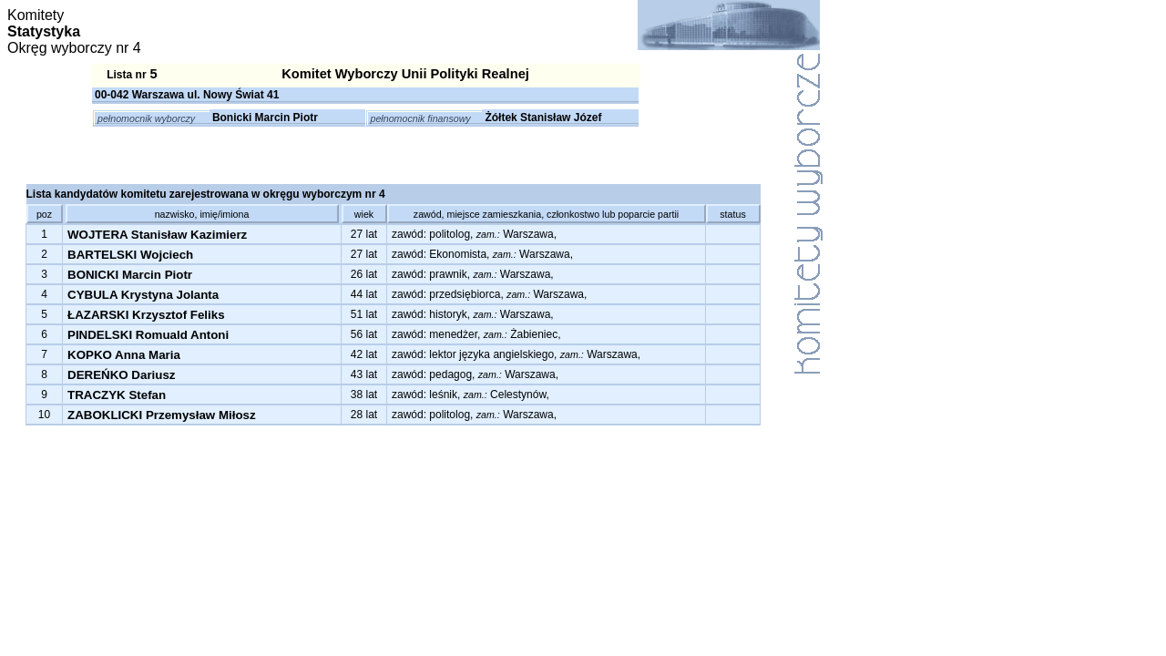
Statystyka (43, 31)
